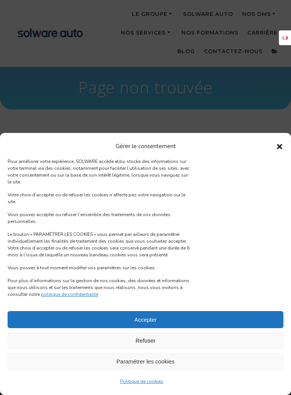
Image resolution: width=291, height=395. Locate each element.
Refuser (146, 340)
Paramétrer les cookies (145, 361)
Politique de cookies (141, 381)
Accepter (145, 319)
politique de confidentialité (69, 294)
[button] (279, 146)
